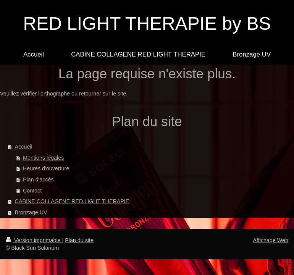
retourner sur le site (102, 94)
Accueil (23, 147)
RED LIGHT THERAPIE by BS (147, 23)
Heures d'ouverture (46, 168)
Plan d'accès (38, 179)
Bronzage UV (31, 212)
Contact (32, 191)
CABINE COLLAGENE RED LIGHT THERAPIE (72, 201)
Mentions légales (43, 158)
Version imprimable (34, 240)
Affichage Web (270, 240)
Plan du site (79, 240)
